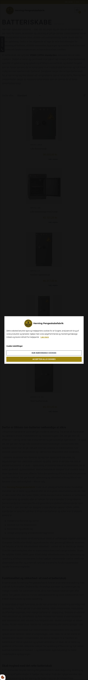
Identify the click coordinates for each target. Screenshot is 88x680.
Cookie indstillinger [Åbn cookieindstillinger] (14, 346)
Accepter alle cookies (44, 359)
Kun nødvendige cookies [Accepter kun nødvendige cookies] (44, 353)
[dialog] (44, 340)
